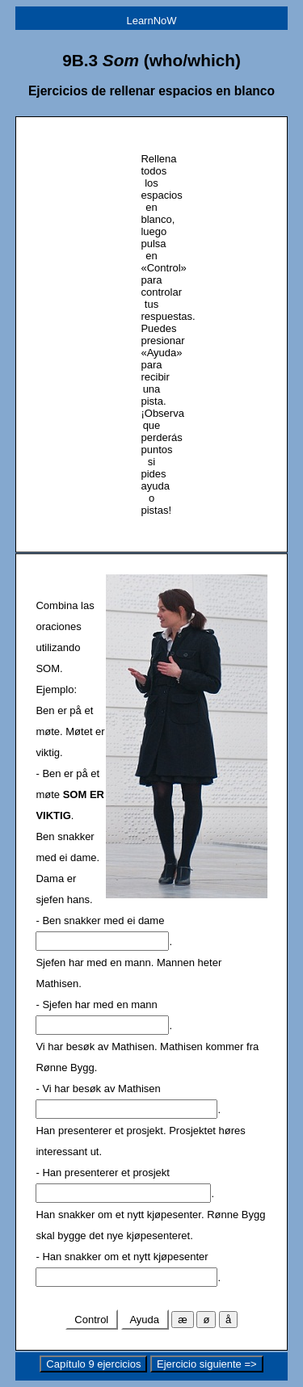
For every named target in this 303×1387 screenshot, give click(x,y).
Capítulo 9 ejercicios (93, 1364)
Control (92, 1319)
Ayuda (145, 1319)
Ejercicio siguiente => (207, 1364)
